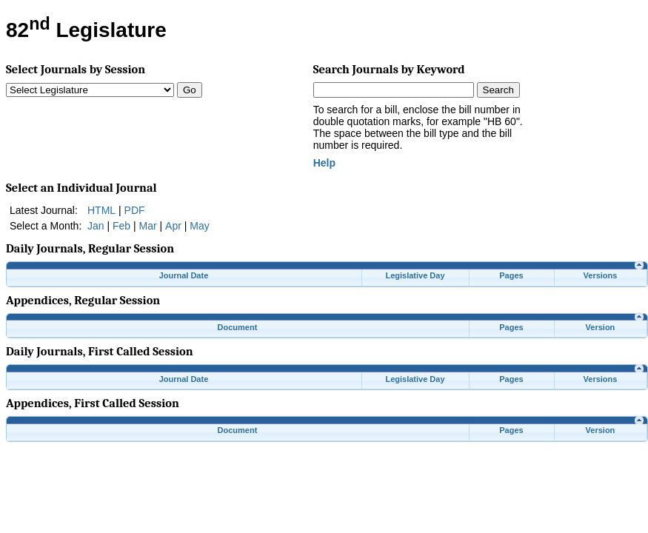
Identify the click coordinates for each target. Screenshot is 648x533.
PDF (134, 210)
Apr (173, 226)
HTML (101, 210)
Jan (95, 226)
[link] (639, 265)
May (199, 226)
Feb (121, 226)
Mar (148, 226)
